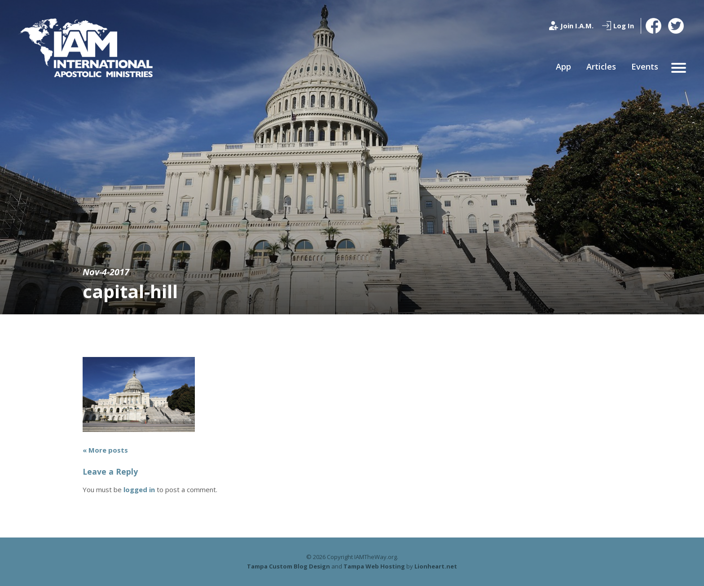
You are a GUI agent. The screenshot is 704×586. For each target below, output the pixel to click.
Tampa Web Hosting (374, 566)
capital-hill (130, 291)
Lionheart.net (435, 566)
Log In (623, 25)
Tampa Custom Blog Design (288, 566)
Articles (601, 66)
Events (644, 66)
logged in (139, 489)
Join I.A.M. (577, 25)
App (563, 66)
